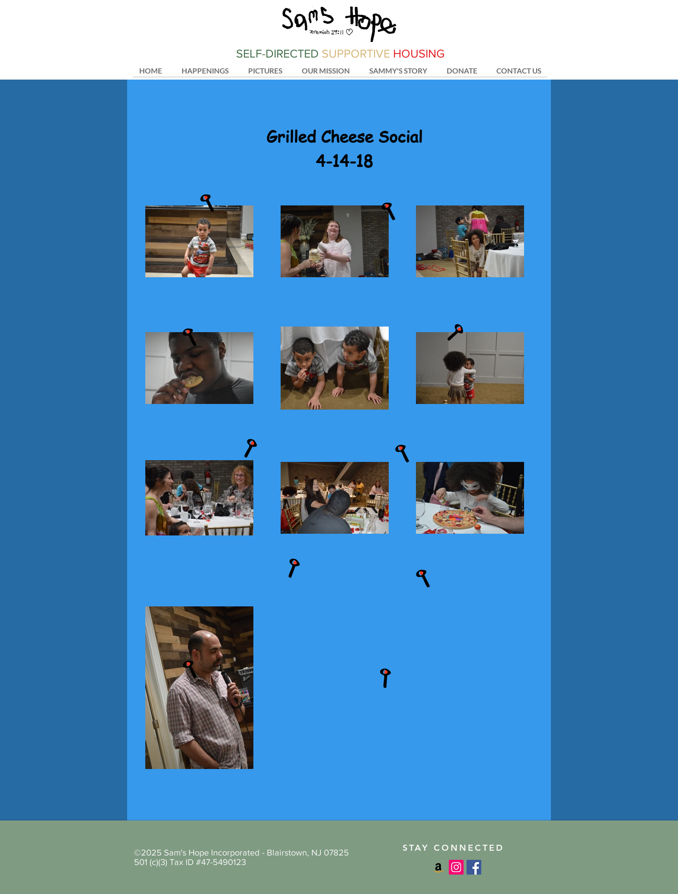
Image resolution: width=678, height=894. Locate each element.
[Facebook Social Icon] (474, 867)
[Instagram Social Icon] (456, 867)
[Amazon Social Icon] (438, 867)
